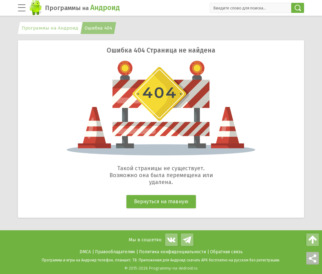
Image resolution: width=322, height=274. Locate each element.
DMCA (85, 251)
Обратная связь (226, 251)
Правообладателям (115, 251)
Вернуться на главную (161, 201)
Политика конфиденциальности (172, 251)
